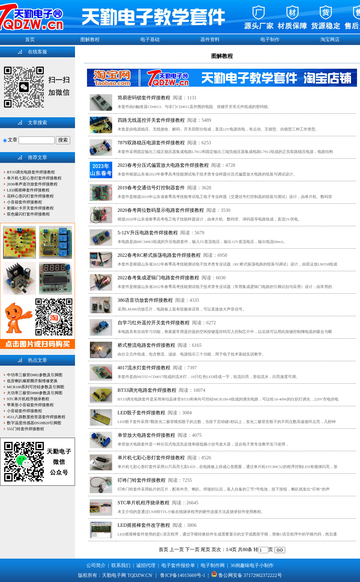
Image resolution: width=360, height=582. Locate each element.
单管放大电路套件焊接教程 (146, 435)
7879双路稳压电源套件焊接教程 (151, 142)
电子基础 (150, 39)
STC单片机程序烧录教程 (144, 502)
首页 (30, 39)
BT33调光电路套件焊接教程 (147, 390)
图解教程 (90, 39)
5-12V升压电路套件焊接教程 (148, 232)
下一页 (192, 549)
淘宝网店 (330, 39)
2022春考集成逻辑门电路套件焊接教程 (158, 277)
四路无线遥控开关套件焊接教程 (151, 120)
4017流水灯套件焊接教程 (144, 367)
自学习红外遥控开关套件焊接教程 (154, 322)
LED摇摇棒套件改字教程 (144, 525)
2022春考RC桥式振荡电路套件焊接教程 (159, 255)
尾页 (205, 549)
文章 (10, 139)
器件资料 (210, 39)
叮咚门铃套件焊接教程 (142, 480)
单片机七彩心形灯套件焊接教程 (151, 457)
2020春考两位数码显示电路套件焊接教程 (161, 210)
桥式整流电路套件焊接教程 (146, 345)
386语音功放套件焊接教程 (145, 300)
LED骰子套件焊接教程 (141, 412)
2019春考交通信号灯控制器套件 (151, 187)
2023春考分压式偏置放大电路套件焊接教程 (163, 165)
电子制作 (270, 39)
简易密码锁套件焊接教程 (144, 97)
